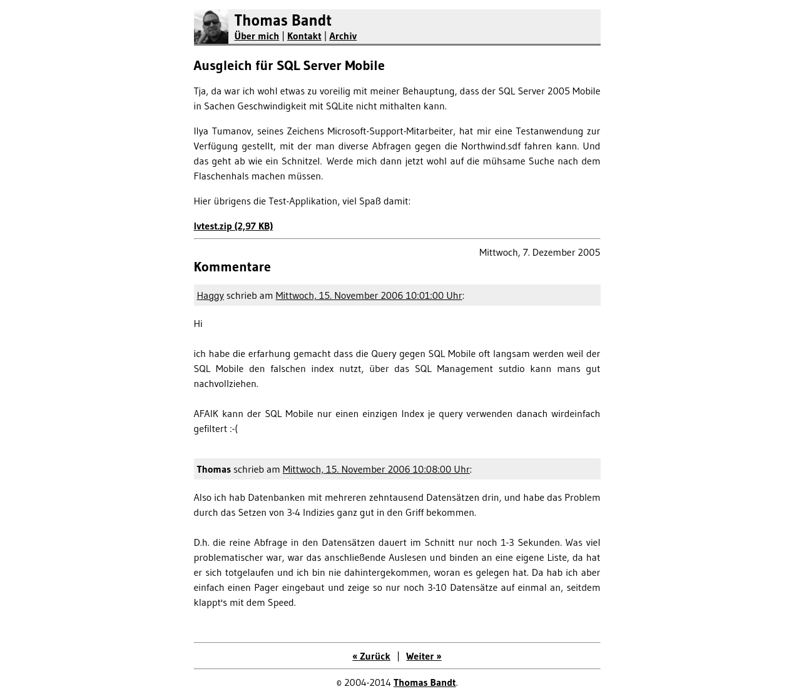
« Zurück (371, 656)
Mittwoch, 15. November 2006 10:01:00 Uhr (369, 295)
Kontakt (304, 35)
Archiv (343, 35)
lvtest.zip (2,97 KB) (233, 225)
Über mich (257, 35)
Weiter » (423, 656)
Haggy (210, 295)
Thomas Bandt (283, 20)
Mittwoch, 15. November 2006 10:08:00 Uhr (376, 469)
